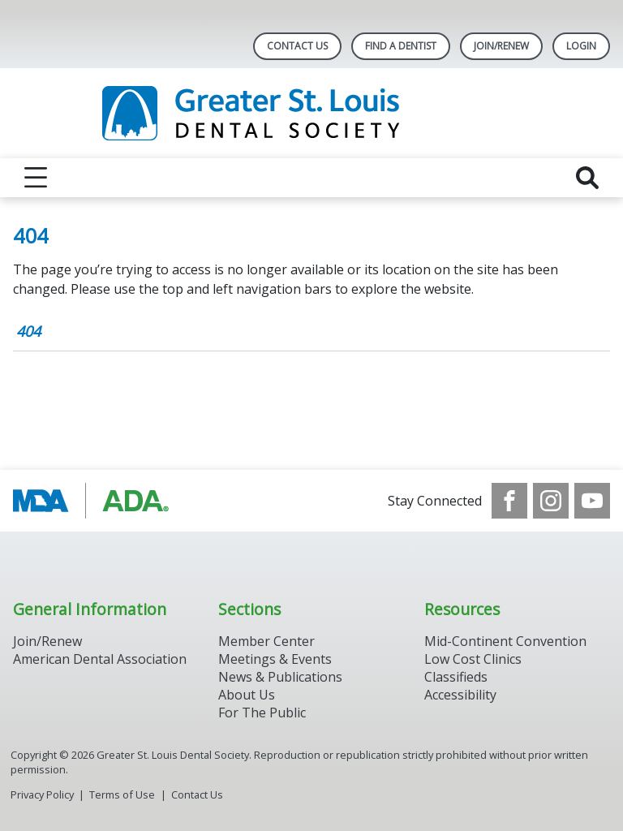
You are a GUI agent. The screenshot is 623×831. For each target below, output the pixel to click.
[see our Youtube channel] (592, 501)
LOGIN (581, 46)
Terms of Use (122, 794)
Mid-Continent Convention (505, 641)
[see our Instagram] (551, 501)
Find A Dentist (400, 46)
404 (28, 331)
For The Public (262, 712)
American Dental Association (100, 659)
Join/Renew (501, 46)
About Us (246, 695)
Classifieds (456, 677)
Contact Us (297, 46)
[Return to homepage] (312, 113)
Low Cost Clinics (473, 659)
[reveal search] (587, 177)
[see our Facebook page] (509, 501)
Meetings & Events (275, 659)
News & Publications (280, 677)
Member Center (266, 641)
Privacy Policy (42, 794)
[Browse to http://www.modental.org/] (95, 501)
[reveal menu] (35, 177)
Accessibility (460, 695)
